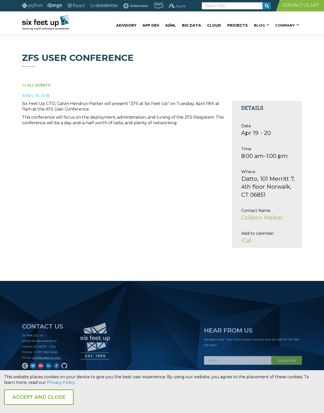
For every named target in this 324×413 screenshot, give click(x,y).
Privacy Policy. (61, 382)
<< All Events (36, 85)
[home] (45, 22)
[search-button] (266, 5)
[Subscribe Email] (237, 362)
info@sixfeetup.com (46, 359)
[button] (261, 25)
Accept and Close (38, 397)
